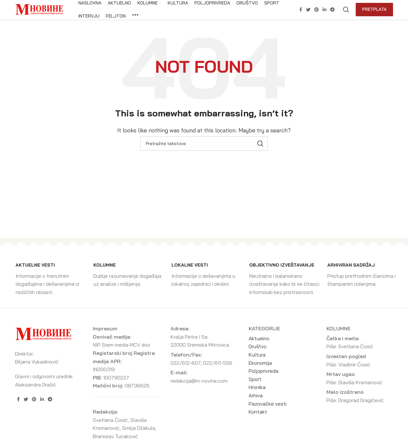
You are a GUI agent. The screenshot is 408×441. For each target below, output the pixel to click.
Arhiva (256, 395)
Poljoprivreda (263, 371)
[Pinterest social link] (316, 9)
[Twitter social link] (308, 9)
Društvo (257, 346)
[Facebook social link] (300, 9)
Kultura (257, 354)
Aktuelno (259, 338)
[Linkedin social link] (324, 9)
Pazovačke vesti (268, 404)
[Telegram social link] (332, 9)
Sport (255, 379)
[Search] (346, 9)
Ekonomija (260, 363)
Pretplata (374, 9)
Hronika (257, 387)
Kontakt (258, 411)
